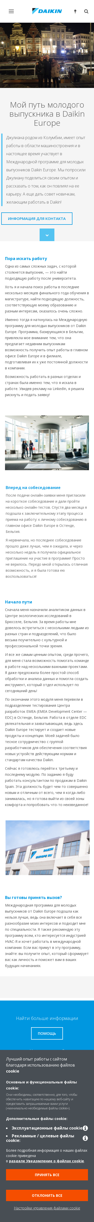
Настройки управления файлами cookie (47, 1208)
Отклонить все (47, 1195)
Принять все (47, 1174)
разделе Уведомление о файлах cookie (46, 1161)
